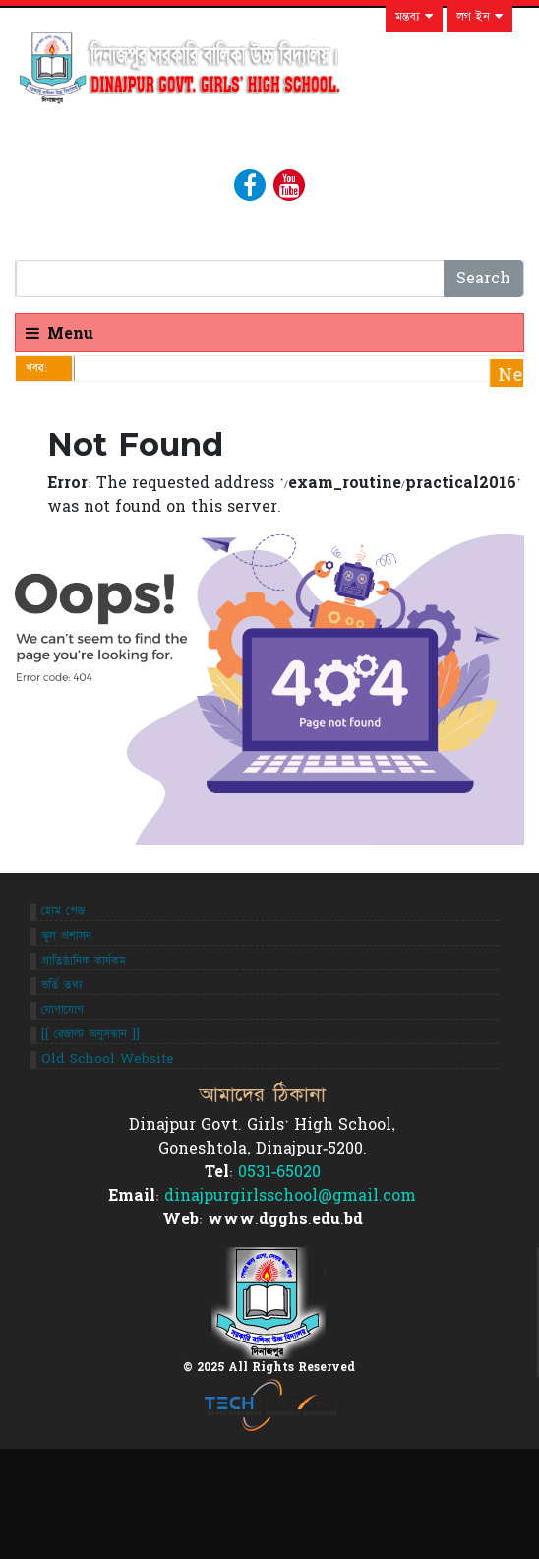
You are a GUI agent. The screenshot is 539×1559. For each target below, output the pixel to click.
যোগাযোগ (62, 1010)
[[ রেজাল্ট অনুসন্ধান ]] (90, 1034)
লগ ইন (479, 17)
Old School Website (107, 1059)
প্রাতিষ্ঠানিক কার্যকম (83, 960)
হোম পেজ (63, 911)
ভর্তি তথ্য (62, 985)
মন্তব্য (414, 17)
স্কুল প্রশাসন (66, 936)
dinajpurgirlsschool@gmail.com (290, 1196)
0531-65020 (279, 1172)
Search (483, 278)
